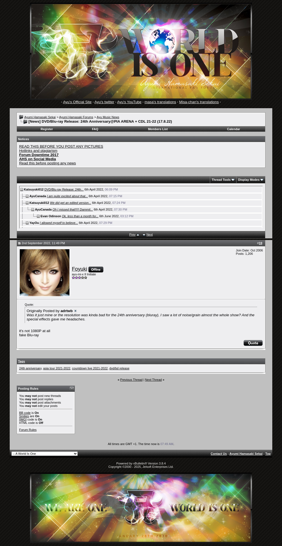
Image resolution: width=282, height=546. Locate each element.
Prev (132, 234)
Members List (158, 129)
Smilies (24, 416)
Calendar (233, 129)
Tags (21, 361)
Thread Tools (221, 179)
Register (47, 129)
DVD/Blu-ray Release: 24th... (64, 189)
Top (268, 453)
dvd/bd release (119, 368)
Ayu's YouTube (129, 102)
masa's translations (160, 102)
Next (150, 234)
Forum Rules (28, 429)
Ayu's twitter (104, 102)
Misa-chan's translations (199, 102)
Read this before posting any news (47, 163)
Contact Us (219, 453)
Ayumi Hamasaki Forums (76, 117)
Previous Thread (131, 379)
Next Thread (153, 379)
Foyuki (79, 269)
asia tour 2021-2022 (56, 368)
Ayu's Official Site (77, 102)
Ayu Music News (108, 117)
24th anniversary (30, 368)
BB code (25, 412)
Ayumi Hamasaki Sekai (40, 117)
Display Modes (249, 179)
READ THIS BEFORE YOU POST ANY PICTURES (61, 146)
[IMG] (23, 419)
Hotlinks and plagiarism (38, 151)
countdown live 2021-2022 (90, 368)
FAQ (95, 129)
